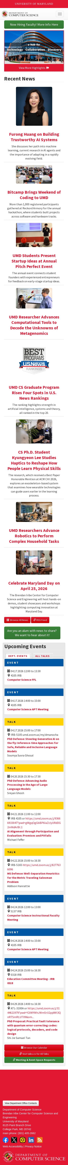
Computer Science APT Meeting (28, 709)
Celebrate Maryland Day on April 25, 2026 (34, 585)
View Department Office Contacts (21, 1103)
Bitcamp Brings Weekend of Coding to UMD (34, 194)
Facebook (6, 1140)
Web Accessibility (13, 1146)
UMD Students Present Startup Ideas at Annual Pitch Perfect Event (34, 261)
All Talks (42, 656)
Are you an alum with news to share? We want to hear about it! (32, 633)
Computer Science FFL (21, 679)
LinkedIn (31, 1140)
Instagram (23, 1140)
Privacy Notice (33, 1146)
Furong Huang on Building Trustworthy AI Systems (34, 136)
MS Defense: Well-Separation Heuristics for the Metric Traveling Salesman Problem (33, 878)
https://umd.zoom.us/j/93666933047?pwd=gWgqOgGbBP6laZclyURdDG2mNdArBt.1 (34, 823)
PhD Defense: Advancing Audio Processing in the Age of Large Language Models (27, 785)
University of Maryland (34, 4)
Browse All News (17, 620)
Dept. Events (19, 656)
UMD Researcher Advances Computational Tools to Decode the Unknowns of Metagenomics (34, 325)
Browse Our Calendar (34, 1047)
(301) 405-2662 (27, 1133)
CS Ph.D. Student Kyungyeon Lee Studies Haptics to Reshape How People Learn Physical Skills (34, 460)
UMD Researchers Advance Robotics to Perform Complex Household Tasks (34, 536)
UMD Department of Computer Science (27, 14)
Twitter (14, 1140)
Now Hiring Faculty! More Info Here (34, 24)
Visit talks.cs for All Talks (34, 1053)
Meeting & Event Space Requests (34, 1059)
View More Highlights (34, 68)
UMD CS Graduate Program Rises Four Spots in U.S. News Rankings (34, 392)
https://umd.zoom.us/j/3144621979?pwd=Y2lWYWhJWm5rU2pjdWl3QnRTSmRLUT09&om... (34, 1012)
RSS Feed (40, 620)
